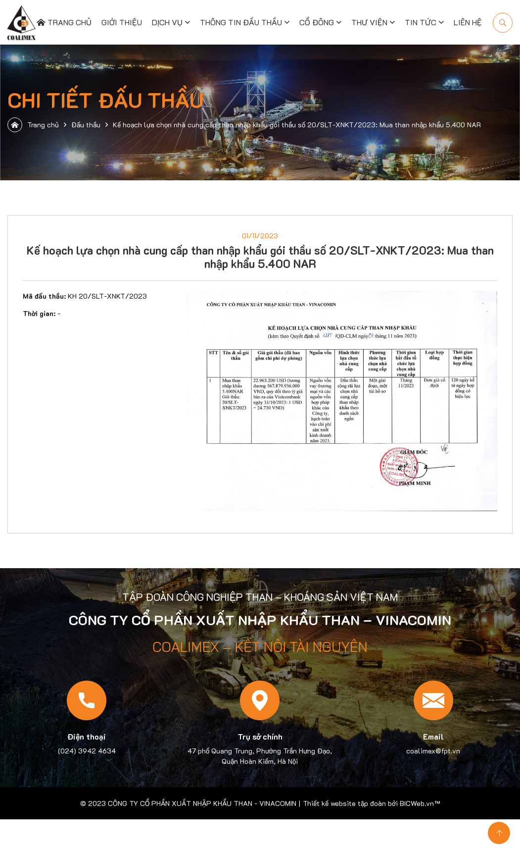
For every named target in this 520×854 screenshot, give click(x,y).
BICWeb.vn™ (420, 803)
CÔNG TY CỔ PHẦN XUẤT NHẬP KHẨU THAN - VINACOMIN (202, 803)
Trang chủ (64, 22)
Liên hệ (468, 22)
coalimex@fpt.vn (433, 750)
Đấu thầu (85, 124)
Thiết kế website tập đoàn (344, 803)
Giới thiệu (121, 22)
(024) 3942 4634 (87, 750)
